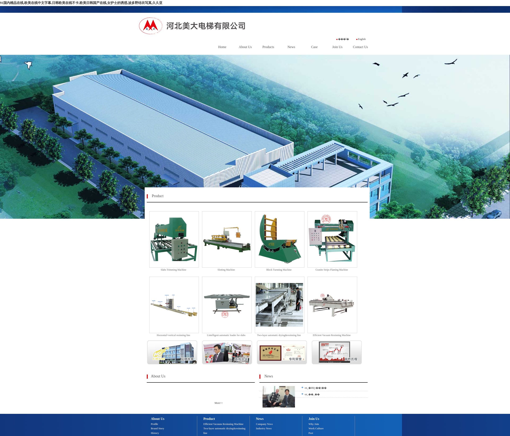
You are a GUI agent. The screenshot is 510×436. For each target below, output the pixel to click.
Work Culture (316, 428)
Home (222, 47)
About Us (245, 47)
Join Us (337, 47)
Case (314, 47)
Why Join (314, 424)
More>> (219, 402)
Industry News (264, 428)
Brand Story (157, 428)
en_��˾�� (313, 394)
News (291, 47)
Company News (264, 424)
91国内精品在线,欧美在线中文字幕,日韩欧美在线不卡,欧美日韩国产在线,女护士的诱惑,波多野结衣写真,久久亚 (81, 3)
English (361, 39)
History (155, 433)
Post (311, 433)
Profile (154, 424)
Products (268, 47)
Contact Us (360, 47)
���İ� (342, 39)
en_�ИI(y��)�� (317, 387)
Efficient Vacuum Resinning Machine (223, 424)
